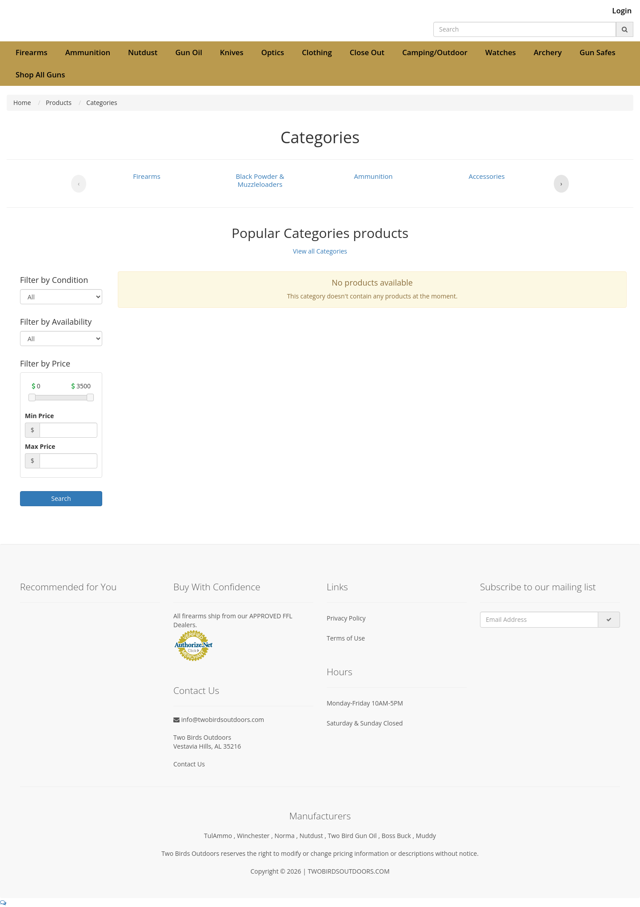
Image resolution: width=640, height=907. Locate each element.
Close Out (367, 52)
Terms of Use (346, 638)
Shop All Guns (40, 74)
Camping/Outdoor (435, 52)
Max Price (40, 446)
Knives (232, 52)
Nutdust (142, 52)
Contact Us (189, 764)
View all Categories (320, 251)
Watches (500, 52)
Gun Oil (188, 52)
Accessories (486, 176)
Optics (272, 52)
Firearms (32, 52)
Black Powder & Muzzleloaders (260, 180)
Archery (548, 52)
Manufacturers (320, 816)
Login (622, 10)
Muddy (426, 835)
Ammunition (87, 52)
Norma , (286, 835)
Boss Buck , (399, 835)
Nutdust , (314, 835)
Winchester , (255, 835)
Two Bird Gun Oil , (355, 835)
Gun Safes (598, 52)
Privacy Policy (346, 618)
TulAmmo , (220, 835)
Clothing (317, 52)
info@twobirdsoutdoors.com (218, 719)
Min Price (39, 415)
